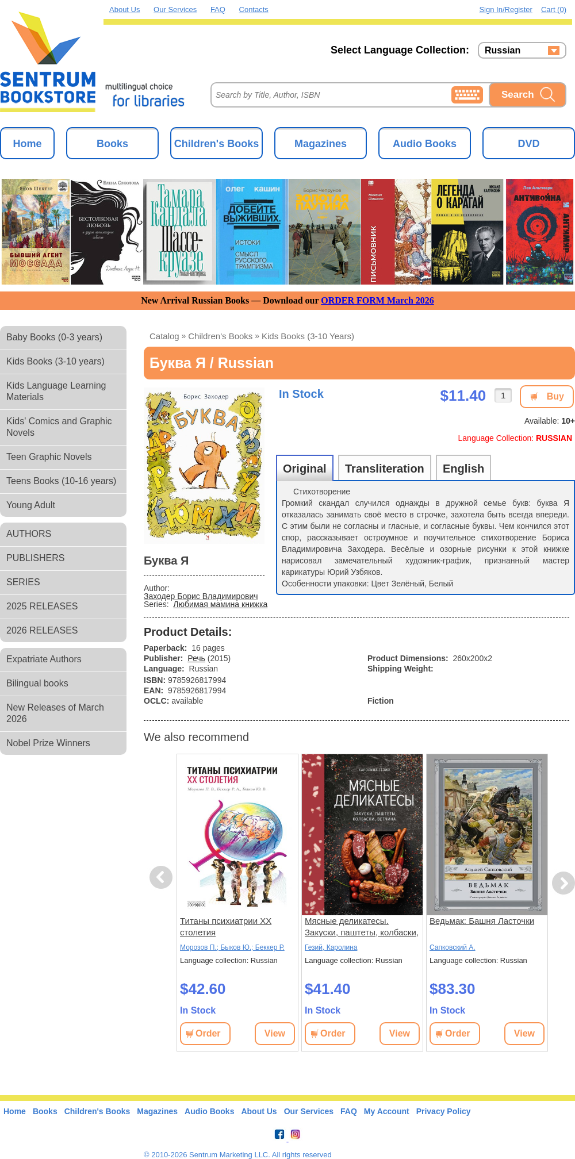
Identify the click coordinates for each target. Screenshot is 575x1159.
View (274, 1033)
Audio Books (425, 143)
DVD (528, 143)
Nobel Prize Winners (48, 743)
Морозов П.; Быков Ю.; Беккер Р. (232, 947)
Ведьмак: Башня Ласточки (482, 921)
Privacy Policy (443, 1111)
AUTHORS (28, 534)
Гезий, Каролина (331, 947)
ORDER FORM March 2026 (377, 300)
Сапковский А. (453, 947)
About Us (124, 9)
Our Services (175, 9)
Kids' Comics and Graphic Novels (59, 426)
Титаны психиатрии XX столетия (225, 926)
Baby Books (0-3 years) (54, 337)
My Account (386, 1111)
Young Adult (30, 505)
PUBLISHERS (35, 558)
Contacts (254, 9)
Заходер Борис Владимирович (201, 596)
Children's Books (216, 143)
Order (208, 1033)
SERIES (23, 582)
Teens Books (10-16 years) (61, 481)
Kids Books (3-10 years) (55, 361)
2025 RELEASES (42, 606)
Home (27, 143)
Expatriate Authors (44, 659)
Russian (502, 50)
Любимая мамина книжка (220, 604)
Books (112, 143)
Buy (555, 396)
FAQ (217, 9)
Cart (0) (553, 9)
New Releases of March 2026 (55, 713)
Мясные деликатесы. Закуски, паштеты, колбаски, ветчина (362, 927)
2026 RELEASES (42, 630)
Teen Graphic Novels (49, 457)
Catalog (164, 336)
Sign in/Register (505, 9)
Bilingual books (37, 683)
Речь (196, 658)
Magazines (320, 143)
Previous (162, 877)
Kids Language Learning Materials (56, 391)
